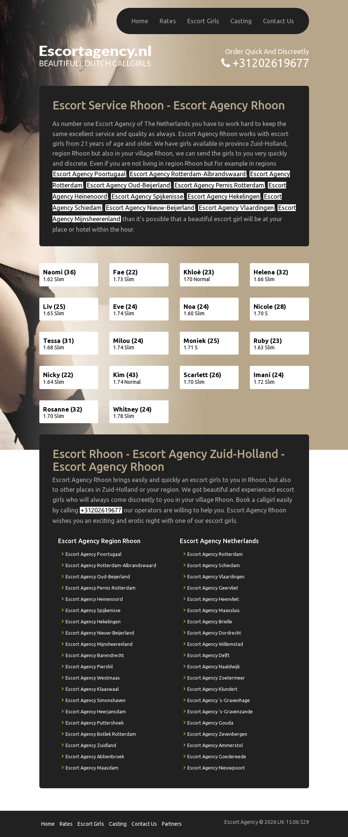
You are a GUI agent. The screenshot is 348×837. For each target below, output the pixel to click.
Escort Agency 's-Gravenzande (220, 711)
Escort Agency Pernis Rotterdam (219, 185)
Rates (168, 20)
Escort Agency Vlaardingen (236, 207)
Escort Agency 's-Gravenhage (218, 700)
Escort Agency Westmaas (93, 677)
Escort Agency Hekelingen (224, 196)
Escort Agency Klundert (212, 689)
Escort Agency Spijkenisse (147, 196)
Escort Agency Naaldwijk (213, 666)
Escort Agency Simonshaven (95, 700)
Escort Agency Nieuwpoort (216, 767)
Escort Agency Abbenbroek (95, 756)
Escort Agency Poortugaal (89, 174)
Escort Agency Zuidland (91, 745)
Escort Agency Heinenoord (94, 599)
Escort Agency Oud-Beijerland (128, 185)
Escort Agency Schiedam (213, 565)
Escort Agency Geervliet (212, 587)
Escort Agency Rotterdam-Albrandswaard (188, 174)
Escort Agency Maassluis (213, 610)
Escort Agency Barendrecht (95, 655)
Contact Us (278, 20)
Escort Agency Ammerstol (215, 745)
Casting (241, 20)
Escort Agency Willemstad (215, 644)
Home (139, 20)
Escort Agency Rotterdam (215, 554)
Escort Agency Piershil (89, 666)
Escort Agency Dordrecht (214, 632)
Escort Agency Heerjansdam (96, 711)
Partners (172, 824)
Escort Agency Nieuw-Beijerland (150, 207)
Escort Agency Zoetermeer (216, 677)
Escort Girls (203, 20)
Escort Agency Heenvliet (213, 599)
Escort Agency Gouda (210, 722)
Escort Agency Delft (208, 655)
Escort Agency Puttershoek (95, 722)
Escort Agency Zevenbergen (217, 734)
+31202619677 (270, 62)
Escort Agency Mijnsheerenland (99, 644)
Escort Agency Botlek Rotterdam (101, 734)
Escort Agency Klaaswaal (92, 689)
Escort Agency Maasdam (92, 767)
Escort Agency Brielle (209, 621)
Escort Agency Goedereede (216, 756)
